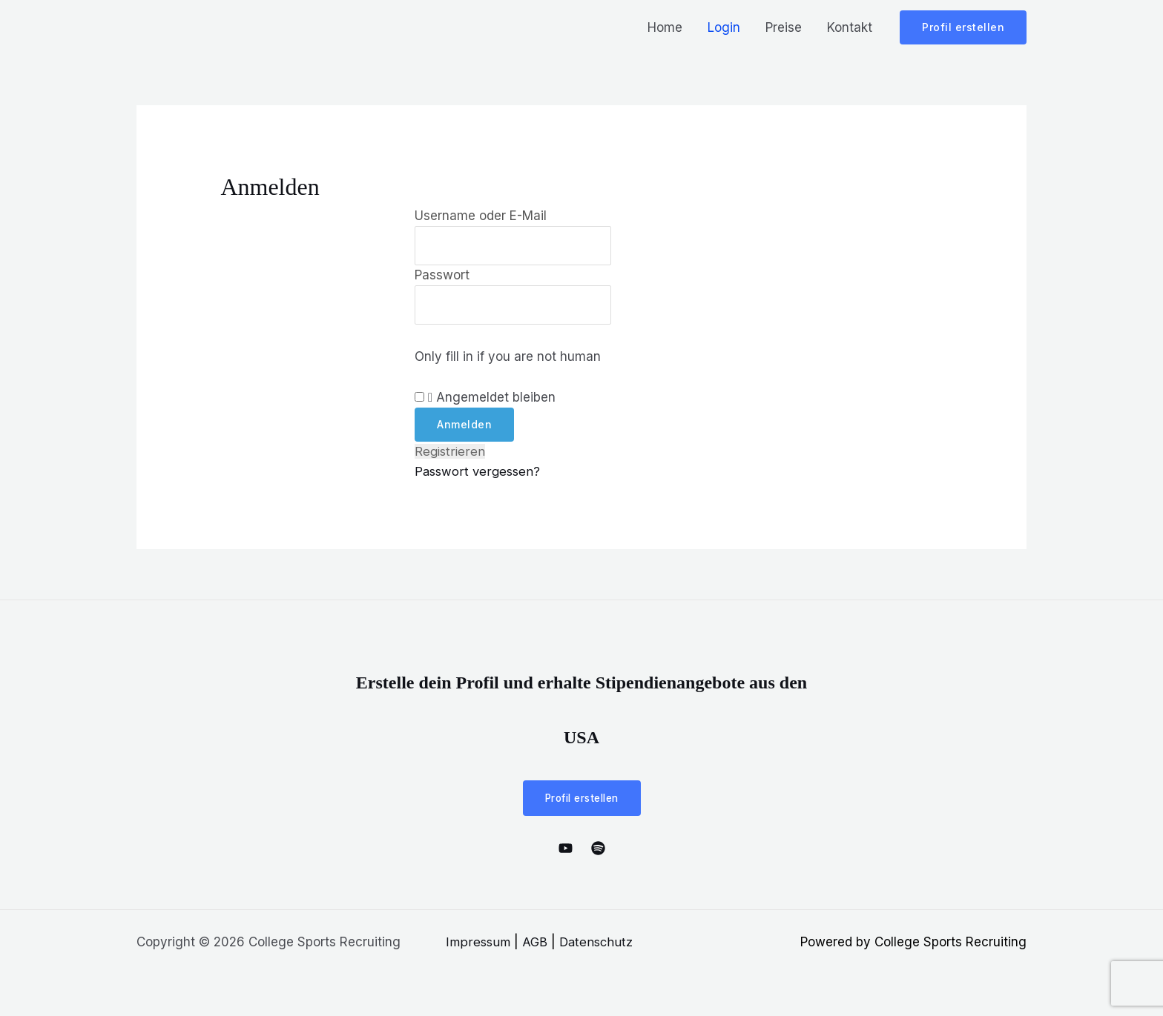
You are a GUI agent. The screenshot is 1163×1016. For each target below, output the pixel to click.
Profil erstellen (582, 800)
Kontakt (849, 27)
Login (724, 27)
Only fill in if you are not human (508, 358)
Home (665, 27)
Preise (783, 27)
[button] (963, 27)
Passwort (442, 275)
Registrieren (451, 453)
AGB (535, 944)
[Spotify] (598, 850)
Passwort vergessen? (479, 473)
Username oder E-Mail (481, 215)
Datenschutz (598, 944)
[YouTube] (566, 850)
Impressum (478, 944)
